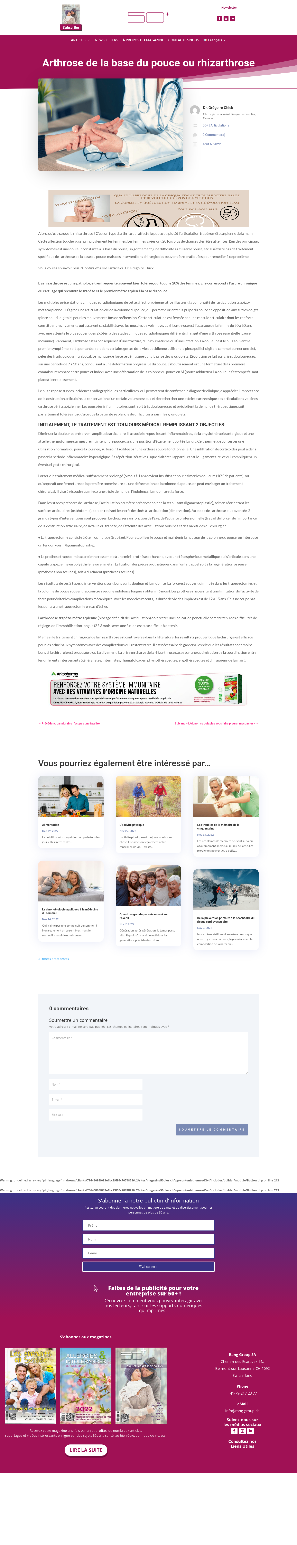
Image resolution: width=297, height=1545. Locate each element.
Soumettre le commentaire (212, 1129)
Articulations (220, 125)
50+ (205, 125)
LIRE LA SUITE (85, 1449)
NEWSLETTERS (106, 40)
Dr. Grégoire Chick (218, 107)
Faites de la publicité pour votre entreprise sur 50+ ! (153, 1290)
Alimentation (50, 824)
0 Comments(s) (214, 135)
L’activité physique (132, 824)
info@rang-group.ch (242, 1441)
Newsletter (229, 7)
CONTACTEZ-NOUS (183, 40)
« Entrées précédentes (53, 959)
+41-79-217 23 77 (242, 1423)
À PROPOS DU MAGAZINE (143, 40)
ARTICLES (78, 40)
